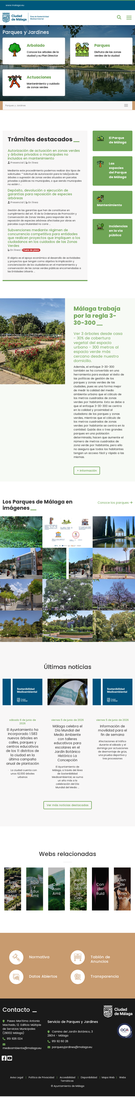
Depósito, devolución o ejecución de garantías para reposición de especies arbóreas (40, 194)
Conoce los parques (115, 502)
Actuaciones (39, 77)
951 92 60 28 (60, 1042)
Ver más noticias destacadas (68, 805)
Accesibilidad (67, 1077)
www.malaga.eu (15, 5)
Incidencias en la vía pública (118, 230)
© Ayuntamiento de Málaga (67, 1086)
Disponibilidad (89, 1077)
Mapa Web (108, 1077)
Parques (102, 45)
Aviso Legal (16, 1077)
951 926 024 (15, 1039)
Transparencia (105, 976)
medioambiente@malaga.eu (22, 1048)
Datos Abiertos (43, 976)
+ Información (87, 471)
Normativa (39, 957)
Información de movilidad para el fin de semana (112, 730)
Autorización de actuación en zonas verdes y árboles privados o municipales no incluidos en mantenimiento (44, 154)
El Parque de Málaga (117, 140)
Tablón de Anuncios (100, 959)
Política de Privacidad (41, 1077)
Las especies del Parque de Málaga (118, 170)
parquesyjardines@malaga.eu (72, 1047)
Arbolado (36, 45)
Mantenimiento (109, 205)
